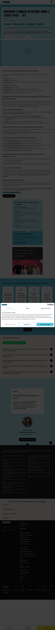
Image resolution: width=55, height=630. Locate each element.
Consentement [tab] (9, 308)
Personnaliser (27, 324)
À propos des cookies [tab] (45, 308)
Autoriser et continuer (45, 324)
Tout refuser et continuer (9, 324)
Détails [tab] (27, 308)
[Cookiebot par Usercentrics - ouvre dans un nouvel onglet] (48, 305)
